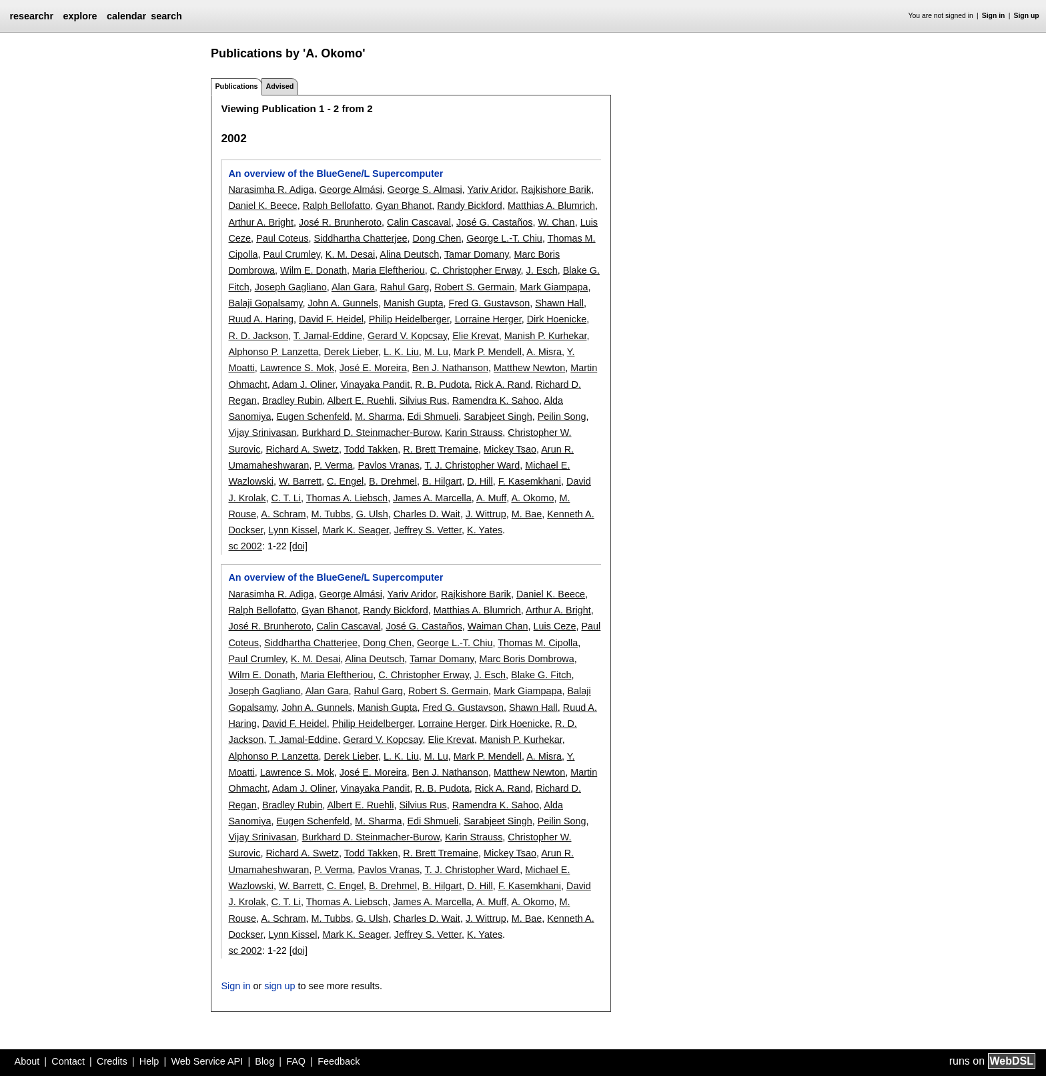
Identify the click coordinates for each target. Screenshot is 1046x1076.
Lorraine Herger (488, 319)
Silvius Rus (422, 400)
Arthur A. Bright (261, 222)
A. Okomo (532, 498)
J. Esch (542, 270)
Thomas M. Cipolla (538, 642)
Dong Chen (436, 238)
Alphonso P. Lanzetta (273, 351)
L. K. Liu (401, 351)
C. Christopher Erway (475, 270)
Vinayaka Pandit (375, 384)
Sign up (1026, 15)
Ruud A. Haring (261, 319)
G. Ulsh (372, 514)
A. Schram (283, 514)
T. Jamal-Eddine (328, 335)
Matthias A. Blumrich (551, 205)
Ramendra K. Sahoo (495, 400)
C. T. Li (286, 498)
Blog (264, 1061)
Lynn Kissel (292, 530)
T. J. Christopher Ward (472, 465)
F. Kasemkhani (529, 481)
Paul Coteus (282, 238)
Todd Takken (371, 449)
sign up (279, 986)
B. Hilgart (442, 481)
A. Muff (491, 498)
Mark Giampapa (554, 287)
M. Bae (527, 514)
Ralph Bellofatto (337, 205)
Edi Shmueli (432, 416)
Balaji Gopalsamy (265, 303)
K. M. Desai (350, 254)
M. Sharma (378, 416)
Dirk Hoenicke (557, 319)
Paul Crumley (291, 254)
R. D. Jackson (258, 335)
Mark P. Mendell (488, 351)
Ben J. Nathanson (450, 367)
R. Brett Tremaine (440, 449)
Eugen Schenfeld (313, 416)
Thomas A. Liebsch (347, 498)
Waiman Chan (498, 626)
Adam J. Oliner (303, 384)
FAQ (296, 1061)
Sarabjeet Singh (498, 416)
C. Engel (345, 481)
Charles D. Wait (427, 514)
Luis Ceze (555, 626)
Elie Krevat (475, 335)
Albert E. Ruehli (360, 400)
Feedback (339, 1061)
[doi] (299, 546)
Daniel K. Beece (262, 205)
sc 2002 (245, 546)
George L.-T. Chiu (504, 238)
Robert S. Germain (474, 287)
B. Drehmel (393, 481)
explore (80, 16)
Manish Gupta (414, 303)
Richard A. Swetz (302, 449)
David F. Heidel (331, 319)
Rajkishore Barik (556, 189)
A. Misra (544, 351)
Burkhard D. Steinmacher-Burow (371, 432)
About (27, 1061)
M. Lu (436, 351)
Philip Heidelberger (409, 319)
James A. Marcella (432, 498)
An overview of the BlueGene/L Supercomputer (335, 173)
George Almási (350, 189)
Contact (68, 1061)
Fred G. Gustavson (489, 303)
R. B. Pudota (442, 384)
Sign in (993, 15)
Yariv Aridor (492, 189)
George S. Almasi (425, 189)
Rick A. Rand (502, 384)
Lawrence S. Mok (297, 367)
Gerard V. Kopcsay (407, 335)
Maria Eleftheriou (388, 270)
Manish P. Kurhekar (545, 335)
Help (149, 1061)
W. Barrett (300, 481)
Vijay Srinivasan (262, 432)
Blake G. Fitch (541, 674)
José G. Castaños (494, 222)
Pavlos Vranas (389, 465)
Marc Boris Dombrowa (526, 658)
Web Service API (207, 1061)
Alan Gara (353, 287)
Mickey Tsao (510, 449)
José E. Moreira (373, 367)
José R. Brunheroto (340, 222)
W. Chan (556, 222)
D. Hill (479, 481)
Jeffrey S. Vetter (428, 530)
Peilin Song (562, 416)
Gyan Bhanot (404, 205)
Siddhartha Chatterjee (360, 238)
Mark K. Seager (356, 530)
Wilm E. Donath (313, 270)
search (166, 16)
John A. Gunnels (343, 303)
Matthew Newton (529, 367)
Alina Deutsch (409, 254)
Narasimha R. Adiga (271, 189)
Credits (112, 1061)
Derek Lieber (351, 351)
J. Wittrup (486, 514)
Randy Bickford (469, 205)
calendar (126, 16)
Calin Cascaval (419, 222)
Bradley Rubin (292, 400)
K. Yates (484, 530)
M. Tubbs (330, 514)
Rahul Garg (405, 287)
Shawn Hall (559, 303)
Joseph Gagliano (291, 287)
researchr (31, 16)
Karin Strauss (473, 432)
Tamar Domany (476, 254)
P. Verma (333, 465)
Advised (280, 86)
